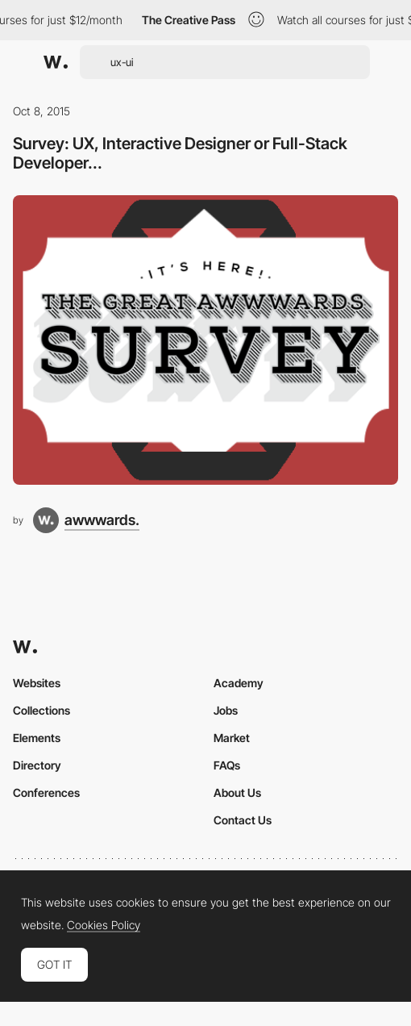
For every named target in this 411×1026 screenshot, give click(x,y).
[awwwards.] (86, 520)
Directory (37, 765)
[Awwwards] (56, 62)
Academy (239, 683)
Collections (41, 710)
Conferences (46, 792)
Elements (36, 737)
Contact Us (243, 820)
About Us (237, 792)
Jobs (226, 710)
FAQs (227, 765)
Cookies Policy (103, 925)
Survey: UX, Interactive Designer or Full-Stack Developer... (180, 153)
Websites (36, 683)
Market (232, 737)
